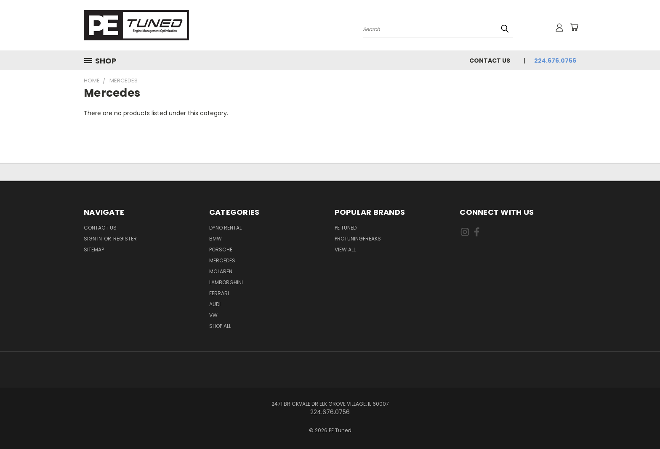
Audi (215, 304)
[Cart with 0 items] (574, 27)
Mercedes (222, 260)
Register (125, 238)
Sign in (93, 238)
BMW (215, 238)
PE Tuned (346, 227)
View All (345, 249)
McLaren (220, 271)
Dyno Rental (225, 227)
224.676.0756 (555, 60)
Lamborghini (226, 282)
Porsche (220, 249)
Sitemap (94, 249)
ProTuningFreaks (358, 238)
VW (213, 315)
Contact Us (489, 60)
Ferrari (219, 293)
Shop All (220, 326)
